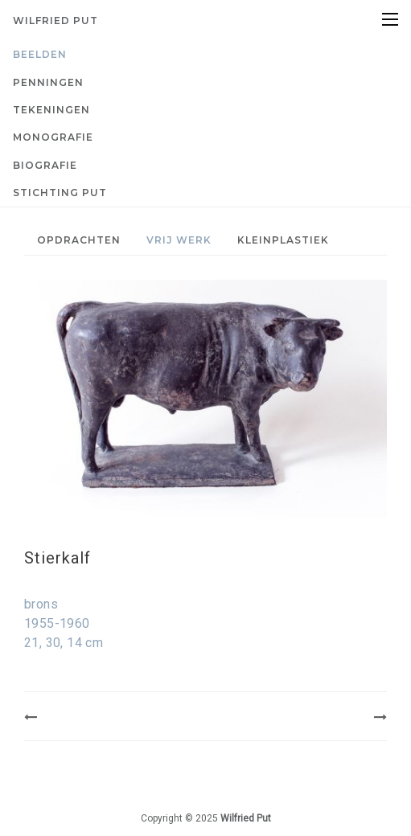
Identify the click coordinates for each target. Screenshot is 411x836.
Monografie (53, 137)
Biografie (45, 165)
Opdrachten (79, 240)
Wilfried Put (55, 20)
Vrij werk (179, 240)
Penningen (48, 82)
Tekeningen (51, 110)
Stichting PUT (60, 192)
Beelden (40, 54)
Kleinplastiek (283, 240)
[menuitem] (205, 54)
